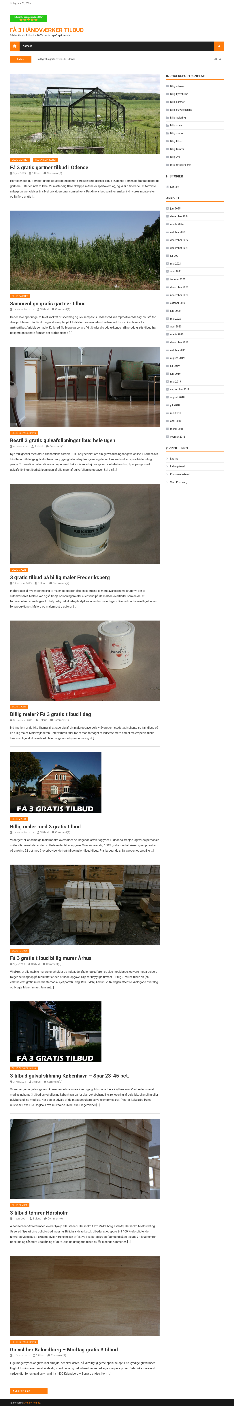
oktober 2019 (178, 350)
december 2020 (179, 287)
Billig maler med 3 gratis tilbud (46, 827)
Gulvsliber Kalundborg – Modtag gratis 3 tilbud (64, 1350)
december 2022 (179, 240)
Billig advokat (177, 86)
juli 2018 (175, 405)
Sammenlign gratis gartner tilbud (48, 304)
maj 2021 (175, 263)
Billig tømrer (20, 951)
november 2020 (179, 295)
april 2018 (176, 421)
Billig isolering (178, 117)
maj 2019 (175, 381)
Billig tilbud (176, 141)
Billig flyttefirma (179, 94)
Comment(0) (54, 173)
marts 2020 (177, 334)
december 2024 (179, 216)
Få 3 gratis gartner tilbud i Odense (56, 59)
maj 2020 (175, 318)
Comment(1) (62, 309)
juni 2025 (175, 208)
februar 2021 (177, 279)
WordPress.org (178, 482)
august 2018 (177, 397)
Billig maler (19, 570)
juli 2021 (175, 255)
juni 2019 (175, 373)
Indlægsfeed (177, 466)
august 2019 (177, 358)
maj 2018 (175, 413)
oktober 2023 (178, 232)
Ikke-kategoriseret (45, 160)
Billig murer (176, 133)
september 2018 (179, 389)
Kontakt (27, 46)
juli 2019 (175, 366)
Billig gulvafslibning (24, 433)
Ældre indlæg (22, 1391)
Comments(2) (61, 583)
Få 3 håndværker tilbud (47, 30)
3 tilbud (36, 173)
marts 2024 (177, 224)
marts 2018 (177, 429)
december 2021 (179, 248)
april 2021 (176, 271)
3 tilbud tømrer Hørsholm (39, 1213)
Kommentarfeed (180, 474)
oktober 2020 (178, 303)
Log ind (174, 458)
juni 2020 (175, 311)
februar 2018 (177, 436)
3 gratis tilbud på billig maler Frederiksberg (60, 578)
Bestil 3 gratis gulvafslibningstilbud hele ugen (63, 441)
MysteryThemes (31, 1403)
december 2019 (179, 342)
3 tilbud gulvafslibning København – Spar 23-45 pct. (70, 1076)
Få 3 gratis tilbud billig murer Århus (51, 959)
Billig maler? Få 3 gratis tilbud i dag (51, 715)
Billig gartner (20, 160)
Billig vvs (175, 157)
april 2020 (176, 326)
